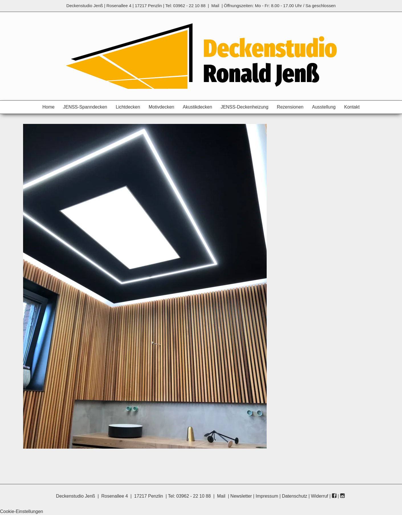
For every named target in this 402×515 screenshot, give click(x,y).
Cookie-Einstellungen (21, 511)
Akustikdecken (197, 107)
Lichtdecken (128, 107)
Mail (215, 5)
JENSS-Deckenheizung (244, 107)
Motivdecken (161, 107)
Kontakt (352, 107)
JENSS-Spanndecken (85, 107)
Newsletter (241, 496)
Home (48, 107)
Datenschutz (294, 496)
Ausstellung (324, 107)
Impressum (267, 496)
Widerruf (319, 496)
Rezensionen (290, 107)
